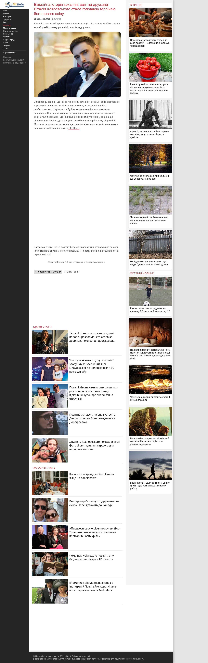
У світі (6, 48)
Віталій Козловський (95, 262)
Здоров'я (7, 19)
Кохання (79, 262)
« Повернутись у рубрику (48, 272)
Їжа (4, 22)
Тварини (6, 45)
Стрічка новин (71, 272)
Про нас (7, 57)
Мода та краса (9, 28)
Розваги (6, 37)
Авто (5, 11)
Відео (69, 262)
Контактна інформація (13, 60)
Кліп (51, 262)
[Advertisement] (77, 222)
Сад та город (8, 40)
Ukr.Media (73, 128)
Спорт (6, 42)
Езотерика (7, 16)
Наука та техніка (10, 31)
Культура (56, 19)
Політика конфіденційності (15, 63)
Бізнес (6, 14)
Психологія (8, 34)
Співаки (60, 262)
